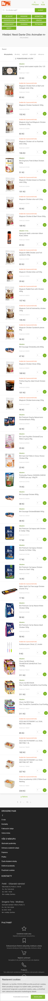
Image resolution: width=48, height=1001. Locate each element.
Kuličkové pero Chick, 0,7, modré (30, 644)
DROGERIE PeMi (9, 811)
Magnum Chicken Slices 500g (29, 364)
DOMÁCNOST (9, 24)
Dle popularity (8, 54)
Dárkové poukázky (8, 866)
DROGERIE (24, 16)
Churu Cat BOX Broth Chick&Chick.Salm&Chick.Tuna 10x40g (30, 663)
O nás (4, 820)
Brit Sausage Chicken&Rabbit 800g (31, 511)
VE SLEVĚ (9, 16)
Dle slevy (17, 54)
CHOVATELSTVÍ (9, 20)
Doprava (5, 852)
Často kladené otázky (9, 861)
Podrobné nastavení (20, 997)
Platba (4, 857)
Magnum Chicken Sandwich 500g (31, 105)
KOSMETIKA (39, 16)
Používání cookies (8, 870)
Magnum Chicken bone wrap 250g (31, 400)
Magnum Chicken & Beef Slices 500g (32, 216)
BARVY (9, 28)
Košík (43, 3)
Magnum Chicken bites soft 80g (30, 272)
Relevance (41, 54)
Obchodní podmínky (9, 843)
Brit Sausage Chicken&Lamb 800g (31, 347)
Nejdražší (25, 54)
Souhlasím (38, 997)
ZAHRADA (24, 24)
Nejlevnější (33, 54)
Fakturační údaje (7, 829)
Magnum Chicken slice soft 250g (31, 199)
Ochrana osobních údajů (10, 848)
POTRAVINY (39, 24)
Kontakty (5, 824)
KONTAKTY (7, 876)
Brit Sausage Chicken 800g (28, 494)
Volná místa (6, 833)
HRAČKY (39, 20)
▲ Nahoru (24, 797)
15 (27, 802)
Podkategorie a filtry (24, 58)
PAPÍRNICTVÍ (23, 20)
